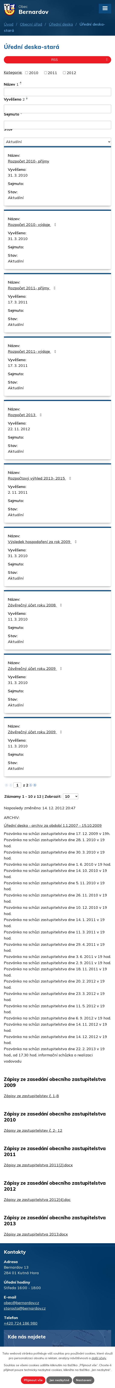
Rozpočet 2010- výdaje (33, 224)
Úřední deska (61, 24)
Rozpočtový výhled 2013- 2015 (40, 478)
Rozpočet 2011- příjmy (32, 288)
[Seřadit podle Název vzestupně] (21, 82)
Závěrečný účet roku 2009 (36, 668)
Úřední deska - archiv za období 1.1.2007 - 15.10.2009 (53, 825)
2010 (33, 72)
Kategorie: (13, 72)
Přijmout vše (33, 1380)
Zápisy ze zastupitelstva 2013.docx (36, 1234)
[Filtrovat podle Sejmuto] (57, 125)
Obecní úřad (31, 24)
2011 (52, 72)
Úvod (8, 24)
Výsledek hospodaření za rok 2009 (43, 541)
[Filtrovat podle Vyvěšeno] (57, 109)
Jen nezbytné (59, 1380)
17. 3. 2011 (18, 302)
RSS (80, 59)
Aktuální (16, 197)
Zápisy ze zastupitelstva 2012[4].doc (37, 1199)
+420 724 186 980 (21, 1323)
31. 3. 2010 (18, 175)
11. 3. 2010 (18, 619)
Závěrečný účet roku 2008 (36, 605)
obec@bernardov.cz (21, 1302)
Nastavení (83, 1380)
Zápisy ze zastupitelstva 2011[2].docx (38, 1165)
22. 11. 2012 (19, 428)
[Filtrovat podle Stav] (57, 142)
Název (11, 84)
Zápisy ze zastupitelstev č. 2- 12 (33, 1130)
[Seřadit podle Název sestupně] (21, 84)
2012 (71, 72)
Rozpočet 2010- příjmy (28, 161)
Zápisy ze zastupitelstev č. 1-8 (31, 1095)
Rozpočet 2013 (25, 414)
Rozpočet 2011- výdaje (33, 351)
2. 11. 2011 (18, 492)
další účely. (99, 1358)
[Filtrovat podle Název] (57, 92)
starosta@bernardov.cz (25, 1308)
